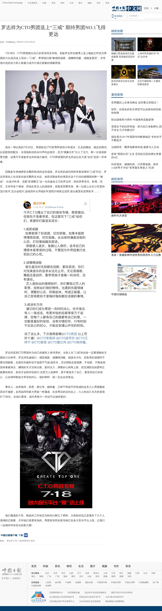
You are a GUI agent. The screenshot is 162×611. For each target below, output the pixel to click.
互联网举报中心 (56, 592)
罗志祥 (10, 541)
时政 (44, 3)
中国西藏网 (144, 582)
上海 (105, 573)
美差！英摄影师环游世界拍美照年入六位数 (136, 255)
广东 (49, 576)
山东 (145, 573)
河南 (153, 573)
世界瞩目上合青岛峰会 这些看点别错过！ (135, 102)
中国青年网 (102, 582)
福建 (129, 573)
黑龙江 (96, 573)
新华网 (58, 582)
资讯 (53, 3)
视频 (89, 3)
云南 (89, 576)
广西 (57, 576)
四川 (81, 576)
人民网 (48, 582)
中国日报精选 (119, 294)
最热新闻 (117, 94)
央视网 (78, 582)
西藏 (105, 576)
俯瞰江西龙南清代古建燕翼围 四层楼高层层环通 (123, 56)
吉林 (87, 573)
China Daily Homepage (12, 3)
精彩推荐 (117, 179)
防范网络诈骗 (74, 592)
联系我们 (17, 578)
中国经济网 (116, 582)
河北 (63, 573)
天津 (55, 573)
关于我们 (5, 578)
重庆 (73, 576)
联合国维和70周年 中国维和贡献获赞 (132, 119)
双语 (107, 3)
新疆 (121, 576)
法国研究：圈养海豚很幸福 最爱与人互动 (135, 147)
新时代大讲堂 (119, 215)
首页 (33, 566)
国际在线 (89, 582)
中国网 (68, 582)
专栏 (98, 3)
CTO (15, 541)
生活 (71, 3)
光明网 (48, 586)
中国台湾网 (130, 582)
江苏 (113, 573)
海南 (65, 576)
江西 (137, 573)
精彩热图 (117, 31)
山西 (71, 573)
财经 (62, 3)
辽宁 (79, 573)
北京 (47, 573)
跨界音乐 (26, 541)
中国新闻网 (36, 586)
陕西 (113, 576)
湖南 (41, 576)
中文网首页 (32, 3)
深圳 (129, 576)
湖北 (33, 576)
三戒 (20, 541)
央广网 (156, 582)
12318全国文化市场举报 (89, 601)
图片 (80, 3)
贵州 (97, 576)
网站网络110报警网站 (114, 601)
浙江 (121, 573)
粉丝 (33, 541)
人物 (156, 8)
